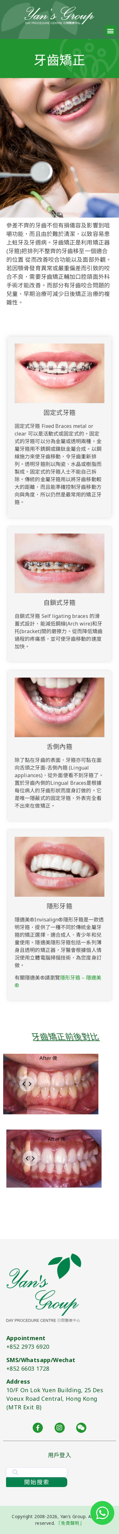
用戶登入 (59, 1455)
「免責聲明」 (70, 1523)
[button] (110, 30)
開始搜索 (37, 1481)
